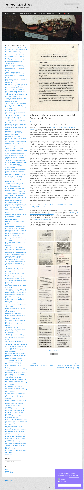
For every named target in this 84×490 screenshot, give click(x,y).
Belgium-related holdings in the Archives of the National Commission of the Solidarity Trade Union (16, 94)
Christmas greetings (10, 110)
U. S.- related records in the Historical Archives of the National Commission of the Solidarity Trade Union (16, 49)
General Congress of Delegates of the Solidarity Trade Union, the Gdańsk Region (15, 157)
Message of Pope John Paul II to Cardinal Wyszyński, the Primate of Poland (15, 138)
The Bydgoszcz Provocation (12, 327)
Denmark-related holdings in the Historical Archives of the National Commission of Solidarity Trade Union (15, 89)
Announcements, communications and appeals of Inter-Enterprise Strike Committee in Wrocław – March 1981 (15, 143)
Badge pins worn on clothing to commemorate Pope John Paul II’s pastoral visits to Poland (15, 132)
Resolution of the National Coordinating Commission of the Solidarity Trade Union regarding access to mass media (16, 374)
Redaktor (43, 121)
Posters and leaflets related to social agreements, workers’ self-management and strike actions (16, 309)
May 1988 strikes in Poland (12, 258)
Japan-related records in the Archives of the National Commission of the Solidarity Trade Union (16, 80)
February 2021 (9, 469)
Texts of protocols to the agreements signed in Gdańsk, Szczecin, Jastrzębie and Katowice (15, 304)
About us (14, 13)
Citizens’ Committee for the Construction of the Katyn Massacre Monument (15, 320)
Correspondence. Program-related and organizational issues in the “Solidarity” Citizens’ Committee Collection (15, 254)
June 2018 (8, 471)
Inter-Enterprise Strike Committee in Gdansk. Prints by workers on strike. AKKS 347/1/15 (15, 450)
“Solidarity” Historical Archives (27, 13)
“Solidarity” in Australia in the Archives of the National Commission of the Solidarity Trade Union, (15, 99)
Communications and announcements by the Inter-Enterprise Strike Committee (15, 244)
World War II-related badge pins (14, 119)
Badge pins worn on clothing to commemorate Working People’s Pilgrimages (15, 299)
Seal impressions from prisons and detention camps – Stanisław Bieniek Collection (15, 249)
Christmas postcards (11, 219)
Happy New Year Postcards (12, 284)
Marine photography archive (46, 13)
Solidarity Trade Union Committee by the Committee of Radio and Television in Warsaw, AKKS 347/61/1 (15, 358)
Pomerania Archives (18, 4)
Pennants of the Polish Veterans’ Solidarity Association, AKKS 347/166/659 (14, 405)
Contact (59, 13)
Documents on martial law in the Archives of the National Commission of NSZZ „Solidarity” (16, 382)
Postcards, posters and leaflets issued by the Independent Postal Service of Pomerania (15, 294)
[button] (59, 479)
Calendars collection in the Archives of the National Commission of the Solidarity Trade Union (15, 216)
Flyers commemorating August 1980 (15, 395)
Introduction (8, 454)
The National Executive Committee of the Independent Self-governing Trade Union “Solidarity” (15, 330)
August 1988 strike (10, 167)
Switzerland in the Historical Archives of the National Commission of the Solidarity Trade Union (16, 61)
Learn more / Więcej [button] (74, 477)
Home (7, 13)
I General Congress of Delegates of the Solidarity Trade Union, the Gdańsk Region (15, 171)
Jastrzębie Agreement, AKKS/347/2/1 (15, 393)
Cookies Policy (9, 480)
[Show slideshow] (54, 350)
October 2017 (9, 473)
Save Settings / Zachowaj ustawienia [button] (69, 485)
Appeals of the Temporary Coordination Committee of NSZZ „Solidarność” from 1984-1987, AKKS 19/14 (16, 346)
